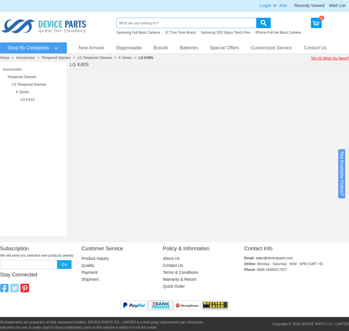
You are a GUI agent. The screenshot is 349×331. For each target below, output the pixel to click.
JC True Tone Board (180, 32)
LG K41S (27, 100)
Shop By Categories (28, 47)
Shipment (90, 279)
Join (283, 5)
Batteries (189, 47)
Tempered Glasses (56, 58)
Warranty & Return (179, 279)
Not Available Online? (341, 174)
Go (64, 264)
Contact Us (315, 47)
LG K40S (145, 58)
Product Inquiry (95, 258)
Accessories (25, 58)
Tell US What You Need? (330, 58)
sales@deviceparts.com (274, 258)
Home (4, 58)
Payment (89, 272)
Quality (87, 265)
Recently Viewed (309, 5)
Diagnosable (129, 47)
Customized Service (271, 47)
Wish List (337, 5)
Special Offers (224, 47)
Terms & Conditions (180, 272)
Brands (161, 47)
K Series (125, 58)
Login (265, 5)
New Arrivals (91, 47)
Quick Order (174, 286)
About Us (171, 258)
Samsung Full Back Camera (138, 32)
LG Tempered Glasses (94, 58)
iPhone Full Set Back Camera (278, 32)
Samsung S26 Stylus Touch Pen (225, 32)
